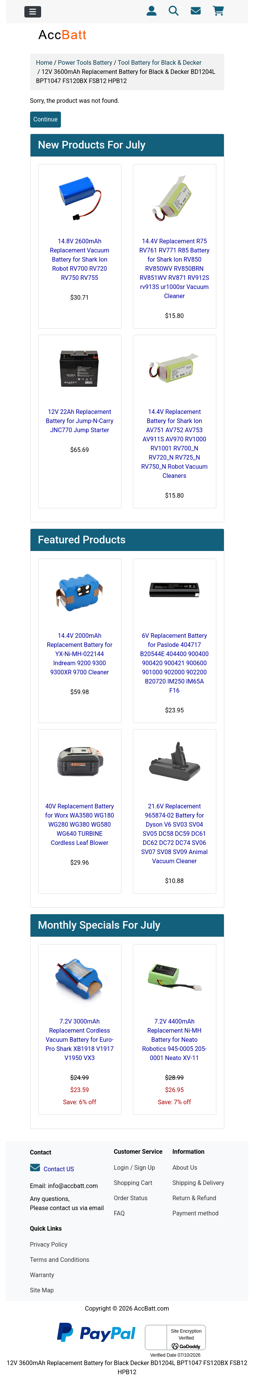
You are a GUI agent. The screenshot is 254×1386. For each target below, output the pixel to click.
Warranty (42, 1275)
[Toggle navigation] (32, 12)
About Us (185, 1167)
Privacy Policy (49, 1244)
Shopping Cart (133, 1182)
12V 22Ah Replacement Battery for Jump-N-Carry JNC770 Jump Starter (79, 421)
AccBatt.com (151, 1308)
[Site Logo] (62, 34)
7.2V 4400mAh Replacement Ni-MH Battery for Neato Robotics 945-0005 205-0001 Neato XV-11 (174, 1040)
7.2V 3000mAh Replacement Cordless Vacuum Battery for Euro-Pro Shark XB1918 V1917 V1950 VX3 (79, 1040)
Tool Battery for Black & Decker (159, 62)
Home (44, 62)
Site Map (42, 1290)
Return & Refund (194, 1198)
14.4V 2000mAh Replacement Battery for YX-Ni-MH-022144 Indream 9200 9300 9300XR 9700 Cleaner (79, 654)
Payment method (196, 1213)
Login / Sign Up (134, 1167)
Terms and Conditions (59, 1259)
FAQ (119, 1213)
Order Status (131, 1198)
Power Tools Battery (85, 62)
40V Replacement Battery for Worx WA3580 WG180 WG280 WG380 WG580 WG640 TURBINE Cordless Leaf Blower (79, 824)
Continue (46, 119)
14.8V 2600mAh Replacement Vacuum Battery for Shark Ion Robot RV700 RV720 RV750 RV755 (79, 259)
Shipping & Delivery (198, 1182)
